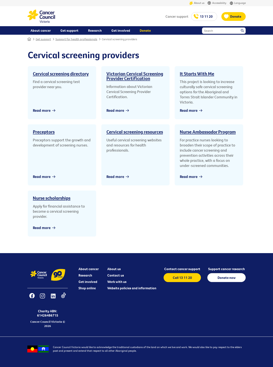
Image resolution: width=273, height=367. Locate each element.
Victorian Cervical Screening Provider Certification (134, 76)
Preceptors (44, 132)
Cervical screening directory (61, 74)
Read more (42, 110)
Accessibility (217, 3)
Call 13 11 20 (182, 277)
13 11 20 (206, 16)
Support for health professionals (76, 39)
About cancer (88, 269)
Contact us (115, 275)
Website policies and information (131, 288)
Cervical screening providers (119, 39)
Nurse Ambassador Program (208, 132)
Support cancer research (226, 269)
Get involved (87, 282)
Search (243, 30)
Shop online (87, 288)
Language (237, 3)
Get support (43, 39)
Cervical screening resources (134, 132)
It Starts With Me (197, 74)
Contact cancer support (182, 269)
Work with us (116, 282)
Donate (235, 16)
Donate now (227, 277)
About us (196, 3)
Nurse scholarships (51, 198)
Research (85, 275)
